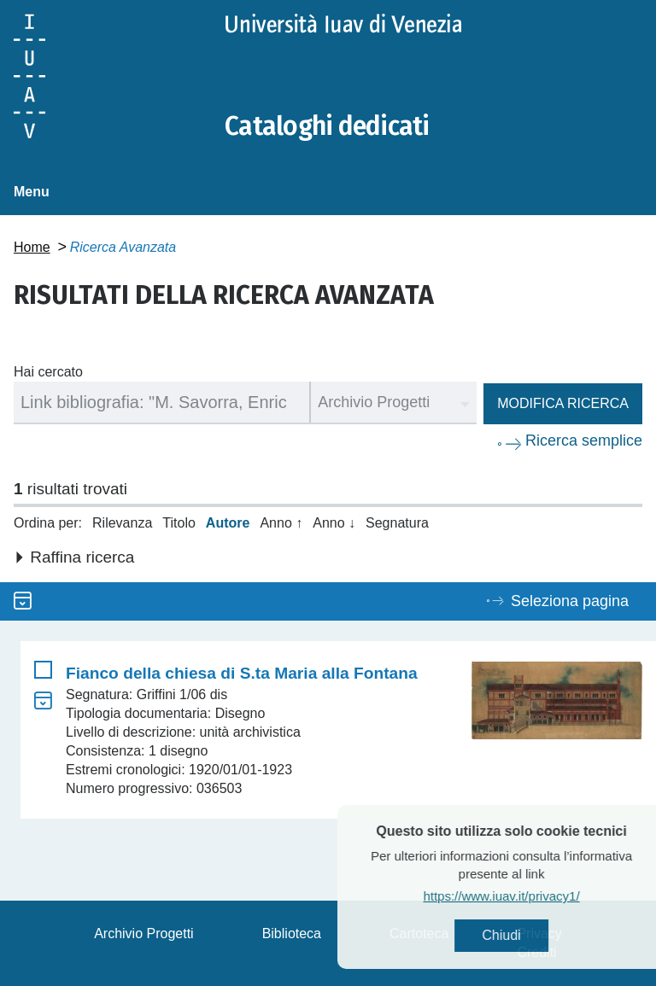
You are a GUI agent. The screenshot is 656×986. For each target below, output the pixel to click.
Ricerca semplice (583, 440)
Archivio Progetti (144, 933)
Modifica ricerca (563, 403)
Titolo (179, 523)
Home (32, 247)
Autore (228, 523)
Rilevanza (122, 523)
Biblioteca (291, 933)
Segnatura (397, 523)
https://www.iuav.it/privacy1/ (532, 896)
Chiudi (532, 935)
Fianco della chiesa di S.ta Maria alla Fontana (242, 673)
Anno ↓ (334, 523)
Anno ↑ (281, 523)
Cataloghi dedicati (327, 126)
